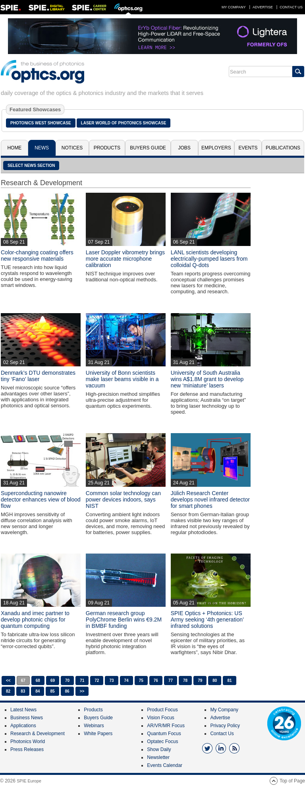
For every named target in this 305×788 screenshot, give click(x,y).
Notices (72, 148)
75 (141, 680)
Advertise (263, 7)
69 (52, 680)
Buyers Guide (148, 148)
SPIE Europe (29, 780)
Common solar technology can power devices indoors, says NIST (123, 499)
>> (82, 691)
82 (8, 691)
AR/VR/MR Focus (166, 725)
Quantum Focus (164, 733)
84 (37, 691)
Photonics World (27, 741)
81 (229, 680)
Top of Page (292, 781)
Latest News (23, 709)
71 (82, 680)
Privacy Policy (225, 725)
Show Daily (159, 749)
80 (214, 680)
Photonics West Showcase (40, 123)
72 (97, 680)
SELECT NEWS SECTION (31, 165)
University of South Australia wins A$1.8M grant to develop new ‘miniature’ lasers (207, 379)
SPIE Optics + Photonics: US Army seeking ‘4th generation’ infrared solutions (207, 619)
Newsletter (158, 757)
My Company (234, 7)
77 (170, 680)
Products (107, 148)
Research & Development (37, 733)
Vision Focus (160, 717)
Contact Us (291, 7)
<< (8, 680)
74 (126, 680)
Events (248, 148)
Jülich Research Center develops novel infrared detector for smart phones (210, 499)
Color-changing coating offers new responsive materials (37, 255)
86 (67, 691)
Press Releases (27, 749)
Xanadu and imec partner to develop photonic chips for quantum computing (35, 619)
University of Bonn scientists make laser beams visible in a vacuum (122, 379)
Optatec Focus (162, 741)
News (42, 148)
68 (38, 680)
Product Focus (162, 709)
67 (23, 680)
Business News (26, 717)
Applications (23, 725)
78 (185, 680)
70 (67, 680)
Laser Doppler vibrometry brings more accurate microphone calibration (125, 258)
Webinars (94, 725)
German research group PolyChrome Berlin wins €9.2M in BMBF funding (124, 619)
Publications (283, 148)
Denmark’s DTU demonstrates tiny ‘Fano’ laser (38, 376)
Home (14, 148)
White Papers (98, 733)
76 (156, 680)
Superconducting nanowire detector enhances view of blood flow (41, 499)
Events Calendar (164, 765)
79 (200, 680)
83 (23, 691)
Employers (216, 148)
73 (111, 680)
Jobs (184, 148)
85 (52, 691)
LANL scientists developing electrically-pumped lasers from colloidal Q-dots (209, 258)
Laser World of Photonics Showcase (123, 123)
